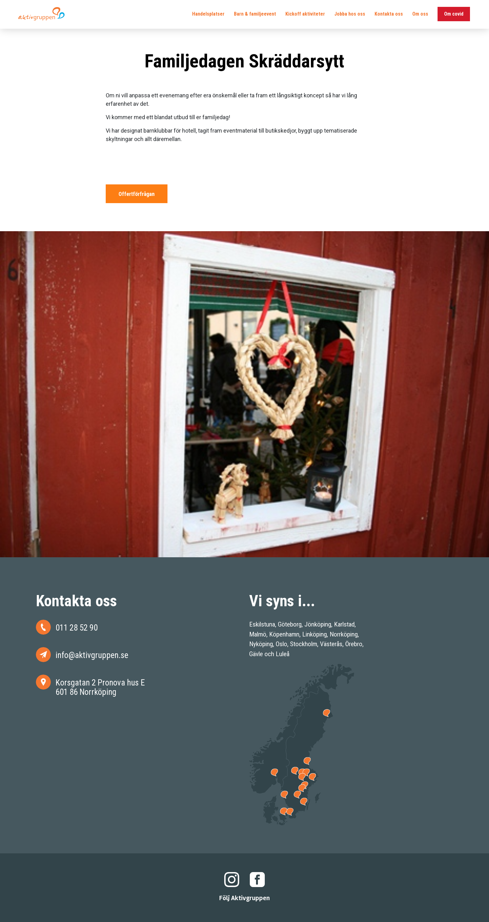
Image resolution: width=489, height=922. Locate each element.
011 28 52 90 (77, 627)
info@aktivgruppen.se (92, 655)
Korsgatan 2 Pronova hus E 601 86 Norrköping (100, 687)
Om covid (449, 15)
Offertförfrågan (137, 194)
